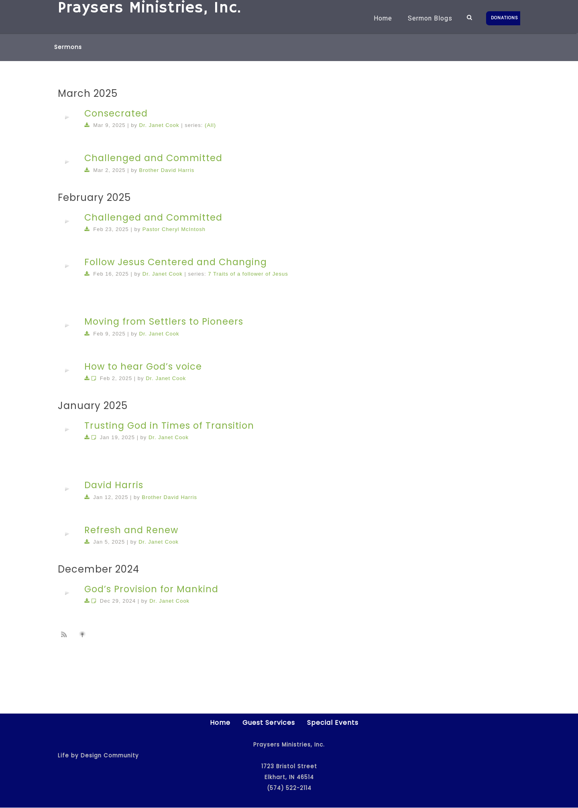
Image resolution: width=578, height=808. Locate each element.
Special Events (332, 723)
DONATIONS (504, 18)
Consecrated (116, 113)
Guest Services (268, 723)
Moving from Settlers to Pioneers (163, 321)
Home (376, 18)
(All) (210, 125)
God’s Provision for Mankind (151, 589)
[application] (67, 117)
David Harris (113, 485)
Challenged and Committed (153, 157)
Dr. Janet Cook (159, 125)
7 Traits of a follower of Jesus (248, 274)
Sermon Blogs (423, 18)
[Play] (67, 117)
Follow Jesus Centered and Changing (175, 262)
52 (372, 660)
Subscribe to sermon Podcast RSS (65, 634)
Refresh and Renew (131, 530)
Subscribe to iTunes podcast (83, 634)
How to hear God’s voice (143, 366)
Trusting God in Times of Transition (169, 425)
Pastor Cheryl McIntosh (174, 229)
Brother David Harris (167, 170)
